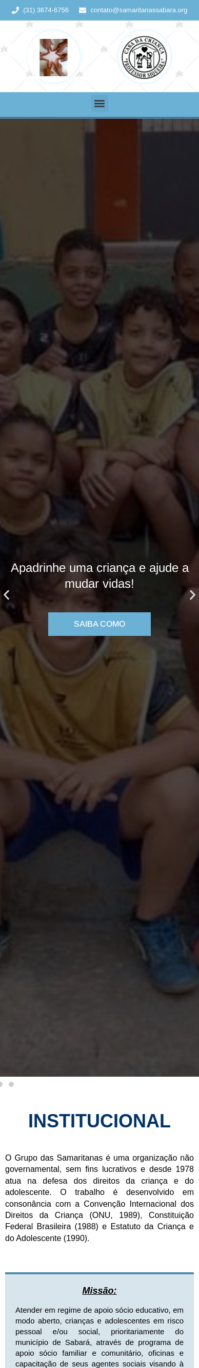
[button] (99, 103)
